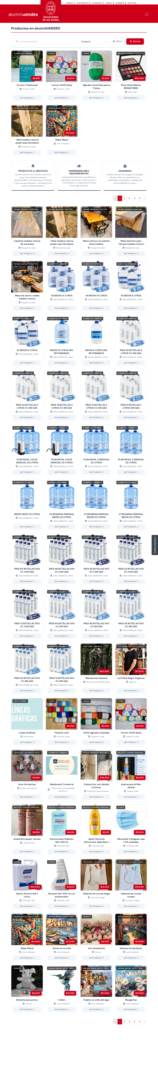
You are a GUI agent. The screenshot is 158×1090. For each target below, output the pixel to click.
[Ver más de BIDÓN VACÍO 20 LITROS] (27, 505)
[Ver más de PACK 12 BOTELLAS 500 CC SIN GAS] (61, 669)
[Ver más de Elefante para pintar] (27, 989)
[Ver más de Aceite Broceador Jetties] (27, 830)
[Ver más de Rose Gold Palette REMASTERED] (131, 76)
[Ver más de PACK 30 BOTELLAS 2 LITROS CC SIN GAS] (131, 341)
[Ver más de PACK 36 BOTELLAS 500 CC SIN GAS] (131, 614)
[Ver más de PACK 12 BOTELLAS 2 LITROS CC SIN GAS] (96, 396)
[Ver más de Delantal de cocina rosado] (131, 885)
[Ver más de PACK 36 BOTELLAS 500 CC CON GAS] (96, 560)
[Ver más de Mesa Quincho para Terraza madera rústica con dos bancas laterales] (131, 232)
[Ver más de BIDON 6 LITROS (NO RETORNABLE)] (96, 341)
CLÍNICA (108, 3)
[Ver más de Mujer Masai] (61, 131)
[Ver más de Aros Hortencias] (27, 775)
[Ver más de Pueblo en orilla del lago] (96, 989)
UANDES (69, 3)
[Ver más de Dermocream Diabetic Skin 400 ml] (61, 830)
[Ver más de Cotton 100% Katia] (61, 76)
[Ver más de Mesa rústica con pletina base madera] (96, 232)
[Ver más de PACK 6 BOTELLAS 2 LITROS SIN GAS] (131, 396)
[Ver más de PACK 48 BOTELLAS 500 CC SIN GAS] (96, 614)
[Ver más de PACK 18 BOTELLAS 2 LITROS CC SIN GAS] (61, 396)
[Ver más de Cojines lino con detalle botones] (96, 775)
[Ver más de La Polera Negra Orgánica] (131, 669)
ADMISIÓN (120, 3)
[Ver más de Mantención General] (96, 669)
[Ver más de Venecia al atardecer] (131, 938)
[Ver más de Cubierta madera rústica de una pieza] (27, 232)
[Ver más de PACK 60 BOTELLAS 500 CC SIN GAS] (61, 614)
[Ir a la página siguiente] (144, 198)
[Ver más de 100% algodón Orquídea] (96, 722)
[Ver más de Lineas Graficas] (27, 722)
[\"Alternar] (147, 14)
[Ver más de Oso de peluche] (96, 938)
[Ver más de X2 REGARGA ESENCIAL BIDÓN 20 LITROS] (96, 505)
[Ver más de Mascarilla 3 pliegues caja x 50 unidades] (131, 830)
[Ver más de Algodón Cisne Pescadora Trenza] (96, 76)
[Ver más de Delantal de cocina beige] (96, 885)
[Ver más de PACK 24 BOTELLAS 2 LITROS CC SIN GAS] (27, 396)
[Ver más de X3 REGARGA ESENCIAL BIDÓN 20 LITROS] (61, 505)
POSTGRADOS (82, 3)
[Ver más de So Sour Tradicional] (27, 76)
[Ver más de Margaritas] (131, 989)
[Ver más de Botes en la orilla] (61, 938)
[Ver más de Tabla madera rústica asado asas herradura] (27, 131)
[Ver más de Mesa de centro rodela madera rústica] (27, 287)
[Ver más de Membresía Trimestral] (61, 775)
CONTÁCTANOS (155, 545)
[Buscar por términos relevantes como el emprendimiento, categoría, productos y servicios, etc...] (46, 41)
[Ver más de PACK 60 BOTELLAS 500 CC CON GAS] (27, 560)
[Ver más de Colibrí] (61, 989)
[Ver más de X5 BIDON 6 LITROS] (131, 287)
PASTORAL (132, 3)
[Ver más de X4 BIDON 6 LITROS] (27, 341)
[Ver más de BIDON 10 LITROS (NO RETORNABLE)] (61, 341)
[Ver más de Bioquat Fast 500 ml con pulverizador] (61, 885)
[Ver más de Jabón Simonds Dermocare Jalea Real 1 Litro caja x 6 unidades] (96, 830)
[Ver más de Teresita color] (61, 722)
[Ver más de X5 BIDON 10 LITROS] (61, 287)
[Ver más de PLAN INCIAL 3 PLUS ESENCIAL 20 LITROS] (27, 450)
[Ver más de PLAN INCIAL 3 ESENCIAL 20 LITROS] (96, 450)
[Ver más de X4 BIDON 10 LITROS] (96, 287)
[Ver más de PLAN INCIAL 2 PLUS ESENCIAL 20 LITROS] (61, 450)
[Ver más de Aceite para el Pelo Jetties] (131, 775)
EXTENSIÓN (96, 3)
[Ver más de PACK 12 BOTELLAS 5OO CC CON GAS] (27, 614)
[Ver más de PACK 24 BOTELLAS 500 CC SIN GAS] (27, 669)
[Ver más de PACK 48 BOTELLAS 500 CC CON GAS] (61, 560)
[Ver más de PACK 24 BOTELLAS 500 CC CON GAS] (131, 560)
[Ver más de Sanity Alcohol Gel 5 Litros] (27, 885)
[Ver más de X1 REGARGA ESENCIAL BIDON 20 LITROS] (131, 505)
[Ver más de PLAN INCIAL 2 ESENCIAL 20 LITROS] (131, 450)
